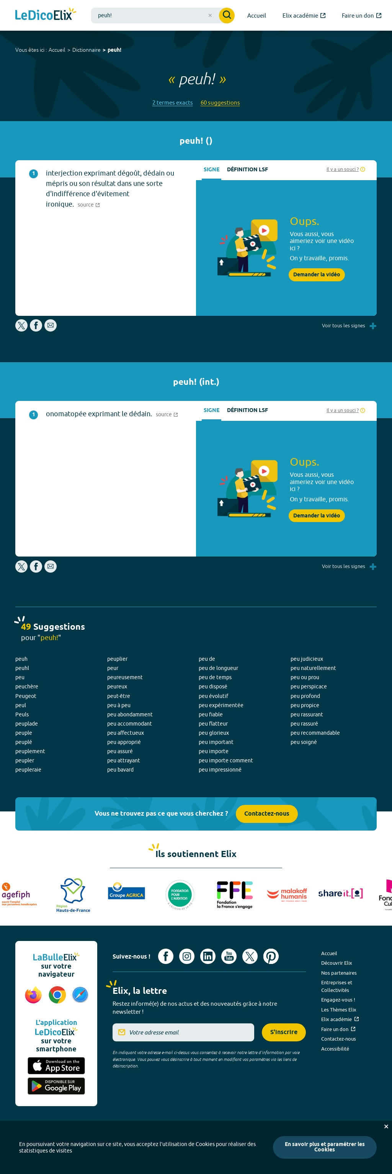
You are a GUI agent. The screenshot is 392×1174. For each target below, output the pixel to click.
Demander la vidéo (316, 275)
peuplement (30, 751)
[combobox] (163, 15)
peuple (23, 733)
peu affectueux (125, 733)
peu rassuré (304, 724)
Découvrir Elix (336, 963)
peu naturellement (313, 668)
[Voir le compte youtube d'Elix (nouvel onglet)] (229, 956)
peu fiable (211, 714)
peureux (117, 686)
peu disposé (213, 686)
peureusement (125, 677)
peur (112, 668)
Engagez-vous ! (338, 1000)
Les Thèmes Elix (338, 1010)
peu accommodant (129, 724)
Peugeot (25, 696)
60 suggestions (220, 102)
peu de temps (215, 677)
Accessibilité (335, 1049)
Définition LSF (247, 170)
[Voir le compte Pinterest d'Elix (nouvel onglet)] (271, 956)
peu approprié (124, 742)
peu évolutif (213, 696)
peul (20, 705)
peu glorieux (214, 733)
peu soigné (304, 742)
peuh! (114, 50)
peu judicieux (307, 659)
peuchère (26, 686)
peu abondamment (130, 714)
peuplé (23, 742)
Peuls (22, 714)
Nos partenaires (339, 973)
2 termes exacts (172, 102)
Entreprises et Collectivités (336, 986)
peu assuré (120, 751)
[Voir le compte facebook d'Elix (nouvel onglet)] (165, 956)
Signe (211, 170)
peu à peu (119, 705)
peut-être (118, 696)
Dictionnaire (86, 50)
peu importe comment (226, 760)
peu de (207, 659)
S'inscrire (283, 1032)
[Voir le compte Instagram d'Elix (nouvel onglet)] (186, 956)
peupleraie (28, 770)
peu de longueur (218, 668)
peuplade (26, 724)
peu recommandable (315, 733)
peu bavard (120, 770)
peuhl (22, 668)
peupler (24, 760)
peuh (21, 659)
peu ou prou (305, 677)
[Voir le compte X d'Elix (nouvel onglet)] (250, 956)
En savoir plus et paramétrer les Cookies (325, 1147)
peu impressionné (220, 770)
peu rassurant (307, 714)
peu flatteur (213, 724)
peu (19, 677)
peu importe (214, 751)
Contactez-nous (266, 814)
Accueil (57, 50)
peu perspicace (309, 686)
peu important (216, 742)
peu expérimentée (221, 705)
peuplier (117, 659)
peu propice (305, 705)
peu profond (305, 696)
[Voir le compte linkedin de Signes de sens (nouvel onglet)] (208, 956)
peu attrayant (123, 760)
